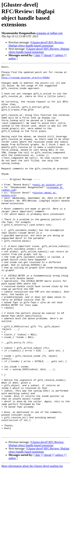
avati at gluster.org (47, 208)
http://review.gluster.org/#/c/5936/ (25, 80)
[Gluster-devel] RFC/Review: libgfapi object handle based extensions (36, 44)
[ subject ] (59, 55)
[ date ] (38, 55)
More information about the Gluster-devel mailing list (32, 539)
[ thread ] (47, 55)
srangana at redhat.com (49, 33)
